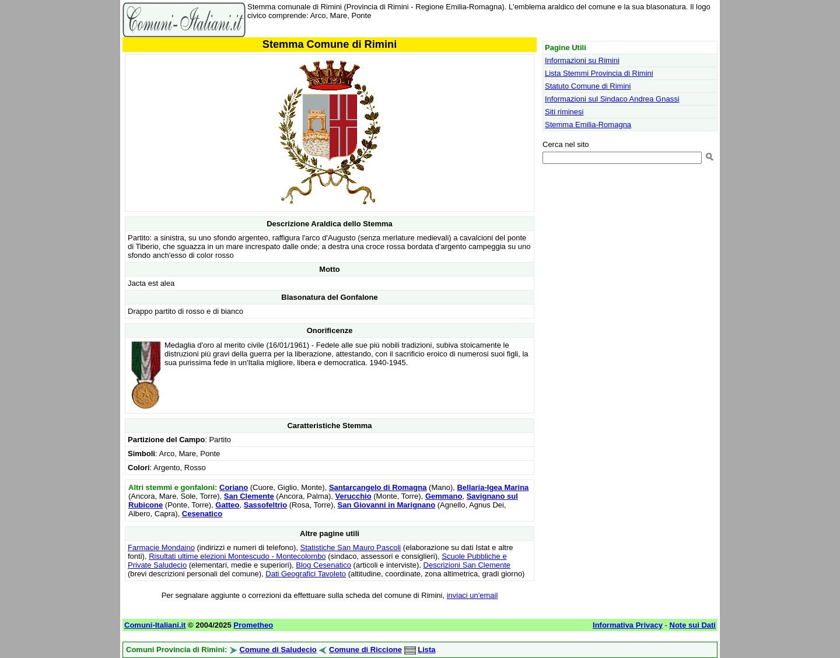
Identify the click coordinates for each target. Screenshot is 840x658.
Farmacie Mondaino (161, 547)
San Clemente (249, 496)
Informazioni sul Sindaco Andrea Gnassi (612, 98)
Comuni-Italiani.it (155, 625)
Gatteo (227, 505)
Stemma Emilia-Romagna (588, 124)
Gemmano (444, 496)
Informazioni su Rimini (582, 60)
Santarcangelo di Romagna (378, 487)
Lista (426, 649)
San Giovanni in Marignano (387, 505)
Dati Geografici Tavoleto (305, 573)
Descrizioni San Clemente (467, 565)
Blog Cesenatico (323, 565)
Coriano (233, 487)
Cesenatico (202, 513)
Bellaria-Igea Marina (492, 487)
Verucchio (353, 496)
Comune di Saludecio (278, 649)
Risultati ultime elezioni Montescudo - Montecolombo (237, 556)
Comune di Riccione (365, 649)
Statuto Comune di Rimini (588, 86)
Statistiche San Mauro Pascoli (350, 547)
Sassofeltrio (265, 505)
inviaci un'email (472, 595)
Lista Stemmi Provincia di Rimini (599, 73)
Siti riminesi (564, 111)
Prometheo (253, 625)
